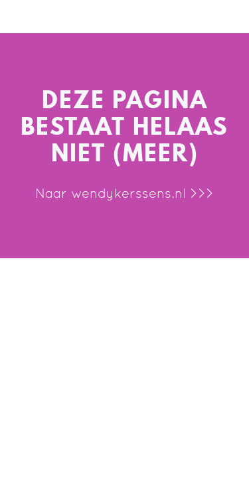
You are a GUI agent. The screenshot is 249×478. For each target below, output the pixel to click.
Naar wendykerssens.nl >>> (124, 193)
